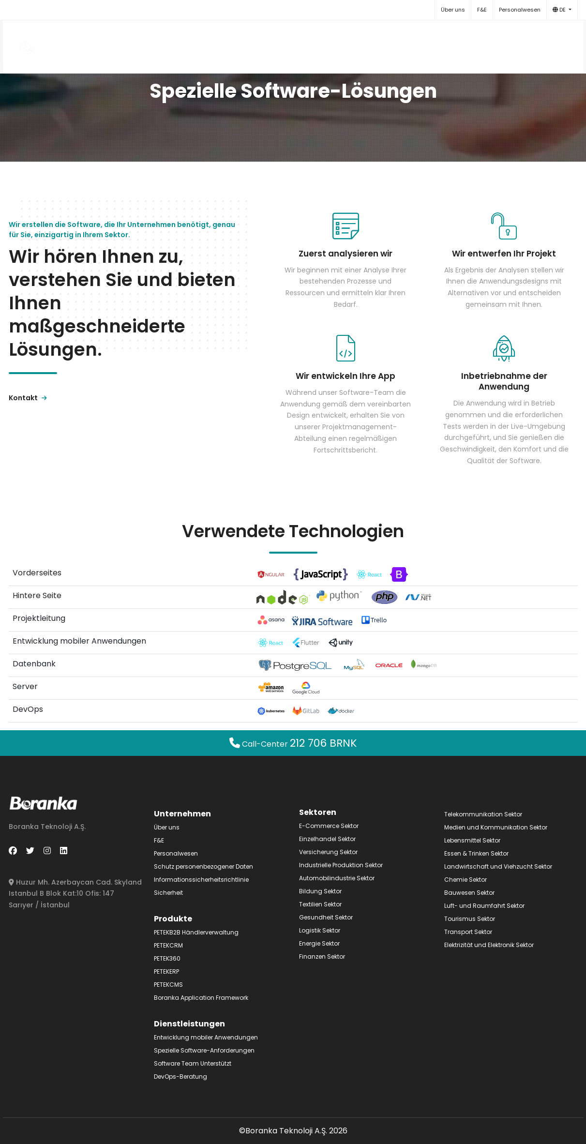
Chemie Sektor (465, 879)
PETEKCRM (168, 945)
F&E (482, 10)
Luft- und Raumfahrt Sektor (484, 906)
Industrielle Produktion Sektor (341, 865)
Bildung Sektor (320, 891)
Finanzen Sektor (322, 956)
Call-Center (293, 744)
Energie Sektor (319, 943)
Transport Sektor (468, 932)
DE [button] (560, 10)
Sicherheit (168, 892)
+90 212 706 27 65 (535, 42)
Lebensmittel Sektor (472, 840)
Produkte (278, 41)
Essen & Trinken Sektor (476, 853)
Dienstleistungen (348, 41)
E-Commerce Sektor (329, 826)
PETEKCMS (168, 984)
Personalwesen (520, 10)
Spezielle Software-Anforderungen (204, 1050)
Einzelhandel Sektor (327, 839)
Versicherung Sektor (328, 852)
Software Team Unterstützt (192, 1063)
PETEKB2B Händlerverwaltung (196, 932)
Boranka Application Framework (201, 997)
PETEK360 (167, 958)
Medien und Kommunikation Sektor (495, 827)
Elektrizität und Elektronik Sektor (489, 945)
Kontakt (470, 41)
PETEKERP (166, 971)
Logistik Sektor (319, 930)
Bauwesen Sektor (469, 892)
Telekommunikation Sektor (483, 814)
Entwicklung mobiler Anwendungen (206, 1037)
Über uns (453, 10)
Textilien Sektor (320, 904)
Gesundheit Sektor (326, 917)
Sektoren (419, 41)
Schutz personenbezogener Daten (203, 866)
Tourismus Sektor (469, 919)
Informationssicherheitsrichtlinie (201, 879)
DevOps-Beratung (180, 1076)
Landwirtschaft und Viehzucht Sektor (498, 866)
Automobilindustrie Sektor (337, 878)
